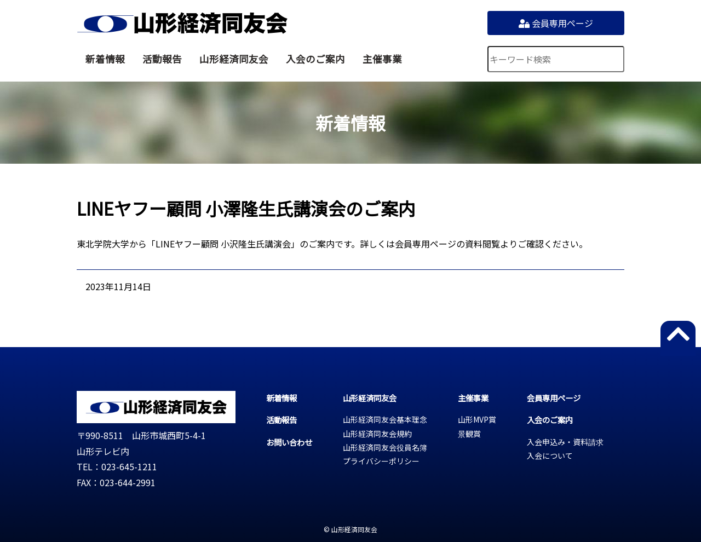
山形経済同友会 (182, 23)
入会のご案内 (315, 59)
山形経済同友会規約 (377, 433)
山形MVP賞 (477, 419)
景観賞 (469, 433)
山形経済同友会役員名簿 (385, 447)
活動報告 (162, 59)
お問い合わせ (289, 442)
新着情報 (105, 59)
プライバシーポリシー (381, 460)
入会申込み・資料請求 (565, 441)
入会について (550, 455)
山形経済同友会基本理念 (385, 419)
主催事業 (382, 59)
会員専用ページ (556, 23)
